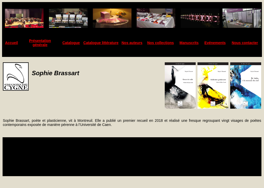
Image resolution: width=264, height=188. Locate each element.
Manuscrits (189, 43)
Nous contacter (245, 43)
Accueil (11, 43)
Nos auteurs (132, 43)
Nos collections (160, 43)
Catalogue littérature (100, 43)
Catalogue (71, 43)
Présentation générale (40, 43)
